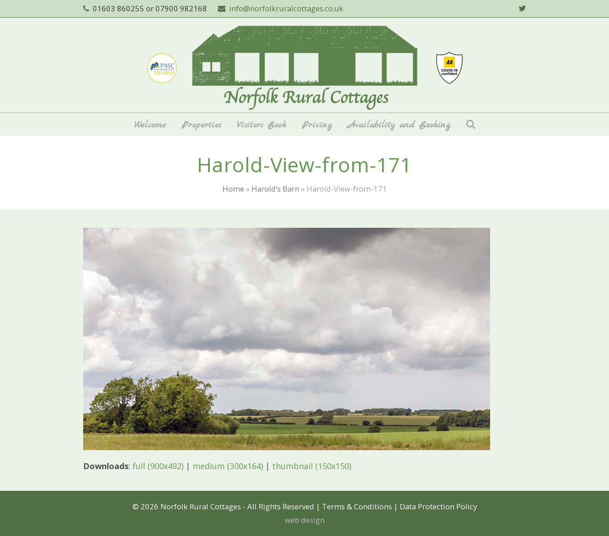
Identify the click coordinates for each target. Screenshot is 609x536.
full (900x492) (158, 466)
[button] (470, 124)
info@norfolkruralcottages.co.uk (286, 8)
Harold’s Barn (275, 188)
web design (305, 520)
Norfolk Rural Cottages (201, 506)
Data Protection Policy (438, 506)
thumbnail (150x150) (311, 466)
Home (233, 188)
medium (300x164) (228, 466)
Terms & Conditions (357, 506)
